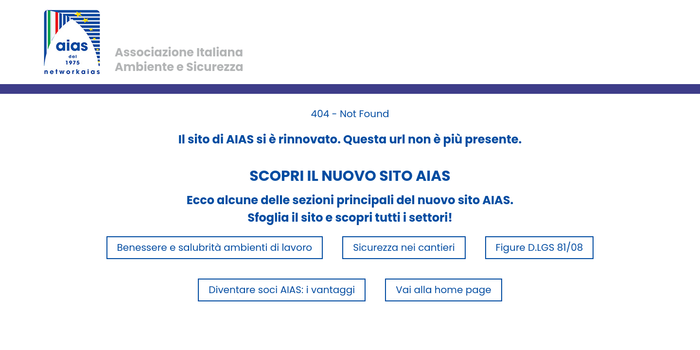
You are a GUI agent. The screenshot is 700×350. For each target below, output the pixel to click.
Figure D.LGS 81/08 (539, 247)
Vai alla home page (443, 290)
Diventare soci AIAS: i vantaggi (282, 290)
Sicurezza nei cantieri (404, 247)
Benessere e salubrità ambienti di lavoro (215, 247)
